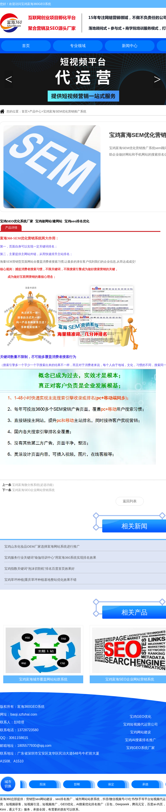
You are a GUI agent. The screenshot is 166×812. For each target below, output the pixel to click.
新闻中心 (129, 46)
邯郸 (78, 784)
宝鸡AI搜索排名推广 (140, 740)
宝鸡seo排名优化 (76, 221)
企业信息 (110, 261)
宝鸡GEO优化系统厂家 (16, 221)
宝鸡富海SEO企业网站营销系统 (33, 490)
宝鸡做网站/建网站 (48, 221)
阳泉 (44, 784)
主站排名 (63, 254)
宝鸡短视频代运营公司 (140, 724)
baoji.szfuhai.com (23, 714)
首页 (26, 46)
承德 (147, 784)
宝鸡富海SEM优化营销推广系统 (64, 111)
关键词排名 (46, 246)
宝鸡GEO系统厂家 (140, 748)
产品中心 (35, 111)
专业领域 (78, 46)
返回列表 (130, 501)
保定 (113, 784)
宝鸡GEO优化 (140, 716)
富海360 (6, 238)
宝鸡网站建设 (140, 732)
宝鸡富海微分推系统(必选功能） (34, 485)
